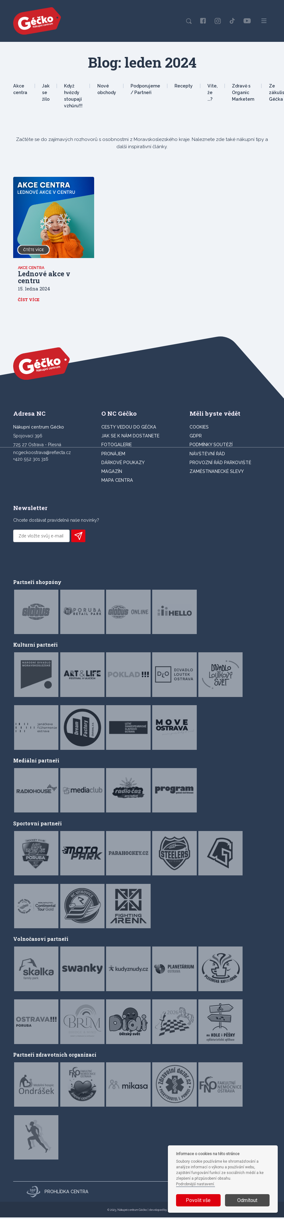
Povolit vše (198, 1200)
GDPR (196, 437)
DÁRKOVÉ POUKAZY (123, 464)
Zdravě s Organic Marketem (243, 92)
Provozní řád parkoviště (220, 464)
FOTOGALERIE (116, 446)
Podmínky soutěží (211, 446)
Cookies (199, 428)
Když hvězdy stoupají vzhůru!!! (73, 96)
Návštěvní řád (207, 455)
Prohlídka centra (57, 1193)
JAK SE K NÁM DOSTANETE (130, 437)
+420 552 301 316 (30, 460)
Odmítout (247, 1200)
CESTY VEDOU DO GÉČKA (128, 428)
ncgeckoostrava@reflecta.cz (42, 454)
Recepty (183, 85)
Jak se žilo (46, 92)
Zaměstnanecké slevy (217, 472)
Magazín (111, 472)
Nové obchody (106, 89)
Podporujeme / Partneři (145, 89)
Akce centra (20, 89)
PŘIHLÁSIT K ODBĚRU (78, 537)
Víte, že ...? (212, 92)
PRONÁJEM (113, 455)
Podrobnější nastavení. (195, 1184)
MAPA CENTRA (117, 481)
